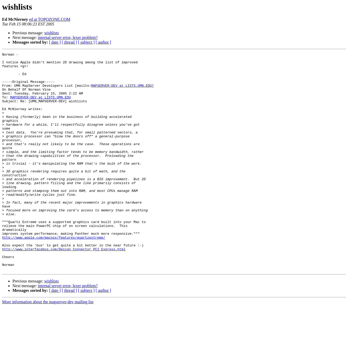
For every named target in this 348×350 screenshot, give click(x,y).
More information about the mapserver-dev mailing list (47, 345)
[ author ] (103, 42)
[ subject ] (86, 42)
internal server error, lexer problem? (68, 37)
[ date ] (55, 42)
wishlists (51, 33)
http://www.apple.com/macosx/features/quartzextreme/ (53, 274)
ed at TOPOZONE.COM (49, 19)
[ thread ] (69, 42)
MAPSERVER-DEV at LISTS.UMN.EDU (121, 92)
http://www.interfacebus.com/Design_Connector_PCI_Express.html (64, 288)
